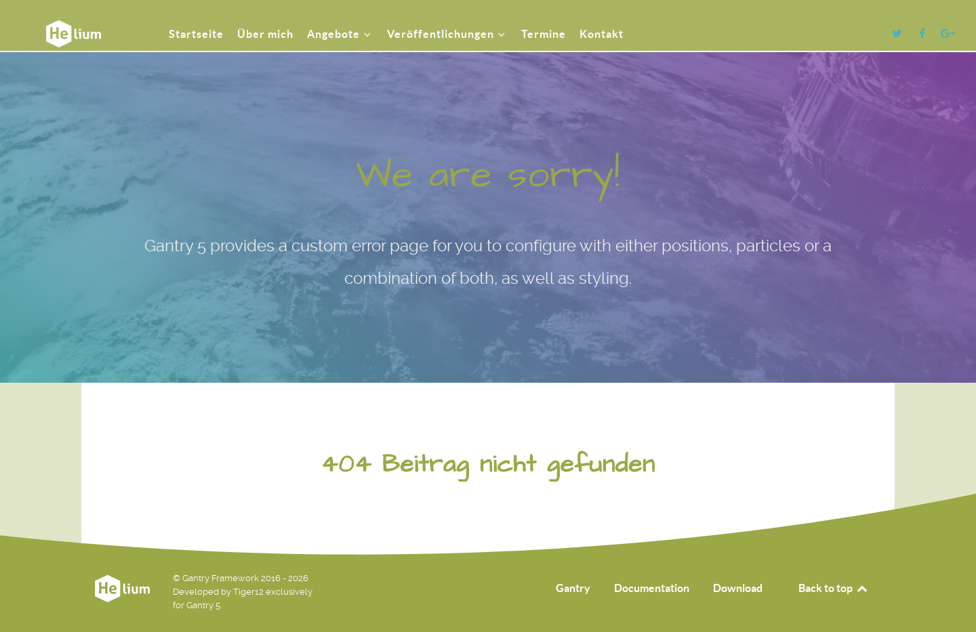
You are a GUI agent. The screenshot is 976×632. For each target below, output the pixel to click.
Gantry (573, 588)
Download (737, 588)
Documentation (651, 588)
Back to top (833, 588)
